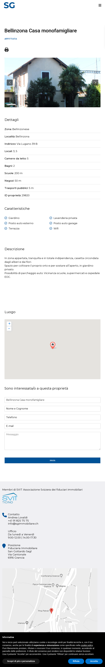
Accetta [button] (94, 661)
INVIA (52, 460)
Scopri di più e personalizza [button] (21, 661)
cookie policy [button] (87, 645)
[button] (54, 346)
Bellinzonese (20, 129)
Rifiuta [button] (76, 661)
